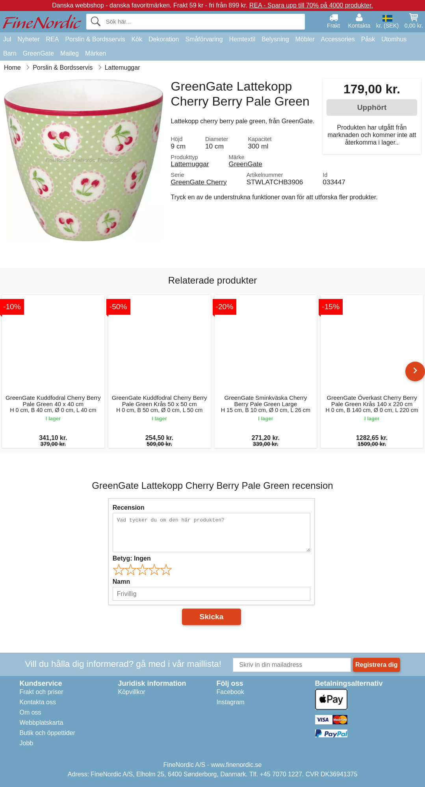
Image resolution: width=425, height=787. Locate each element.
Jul (7, 39)
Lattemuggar (190, 164)
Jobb (26, 743)
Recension (129, 507)
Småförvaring (204, 39)
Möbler (305, 39)
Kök (136, 39)
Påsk (368, 39)
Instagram (231, 702)
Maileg (69, 53)
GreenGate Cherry (199, 182)
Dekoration (163, 39)
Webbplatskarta (41, 722)
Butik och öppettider (47, 732)
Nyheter (28, 39)
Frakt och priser (41, 692)
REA (52, 39)
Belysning (275, 39)
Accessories (338, 39)
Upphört (372, 107)
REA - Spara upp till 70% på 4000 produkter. (311, 5)
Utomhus (393, 39)
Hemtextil (242, 39)
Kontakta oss (38, 702)
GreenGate (38, 53)
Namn (121, 581)
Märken (95, 53)
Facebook (230, 692)
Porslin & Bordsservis (95, 39)
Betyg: (132, 558)
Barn (10, 53)
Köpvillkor (131, 692)
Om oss (30, 712)
